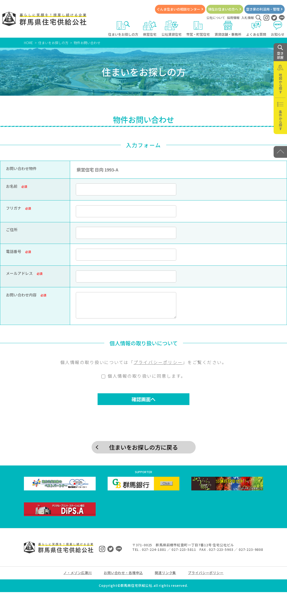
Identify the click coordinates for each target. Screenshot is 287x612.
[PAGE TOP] (280, 152)
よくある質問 (256, 29)
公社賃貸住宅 (171, 29)
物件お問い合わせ (87, 42)
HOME (28, 42)
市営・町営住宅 (198, 29)
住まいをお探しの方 (123, 29)
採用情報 (233, 17)
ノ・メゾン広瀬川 (77, 572)
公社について (215, 17)
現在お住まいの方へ (223, 9)
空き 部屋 (280, 52)
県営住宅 (150, 29)
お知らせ (278, 29)
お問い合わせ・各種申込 (123, 572)
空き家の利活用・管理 (263, 9)
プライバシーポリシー (157, 362)
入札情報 (247, 17)
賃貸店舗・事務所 (228, 29)
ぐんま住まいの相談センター (178, 9)
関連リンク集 (165, 572)
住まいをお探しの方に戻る (143, 447)
